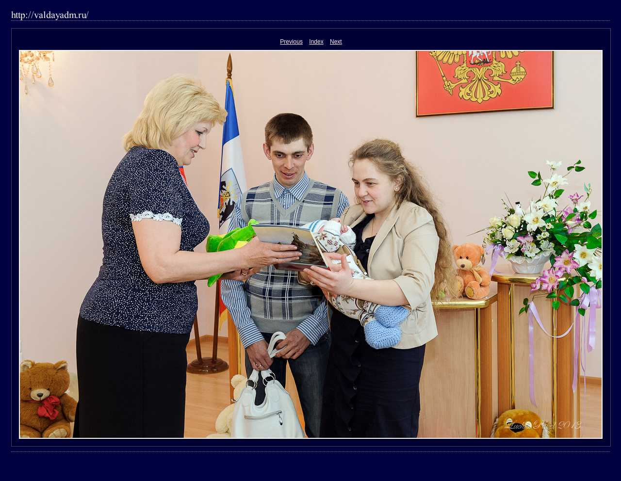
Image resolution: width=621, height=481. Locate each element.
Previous (291, 41)
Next (336, 41)
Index (316, 41)
